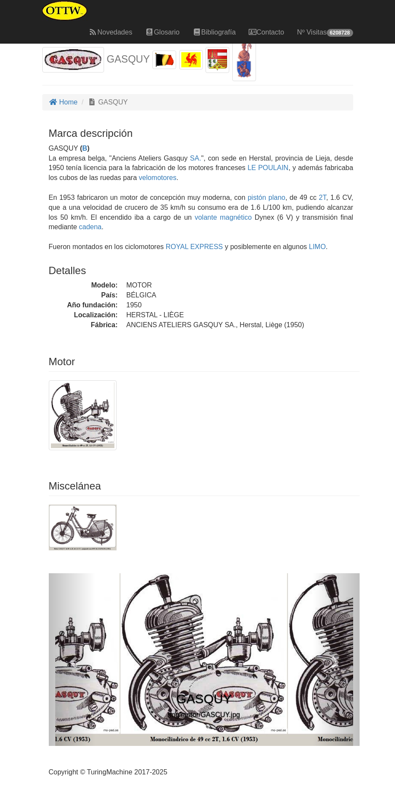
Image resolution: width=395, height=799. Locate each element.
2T (322, 197)
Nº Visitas (325, 32)
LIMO (316, 246)
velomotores (158, 177)
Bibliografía (214, 32)
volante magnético (223, 217)
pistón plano (266, 197)
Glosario (162, 32)
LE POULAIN (267, 167)
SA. (195, 158)
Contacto (266, 32)
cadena (90, 227)
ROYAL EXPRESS (193, 246)
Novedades (110, 32)
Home (63, 102)
